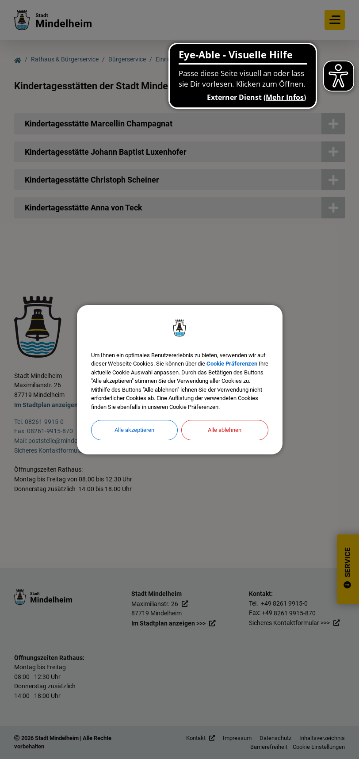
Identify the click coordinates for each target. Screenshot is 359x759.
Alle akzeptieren (134, 430)
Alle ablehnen (224, 430)
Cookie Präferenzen (231, 363)
